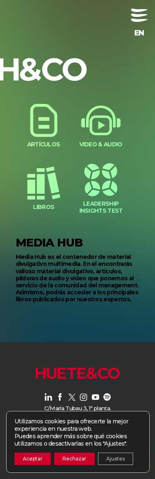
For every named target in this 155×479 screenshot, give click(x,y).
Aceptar (33, 459)
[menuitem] (139, 33)
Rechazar (74, 459)
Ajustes (115, 459)
